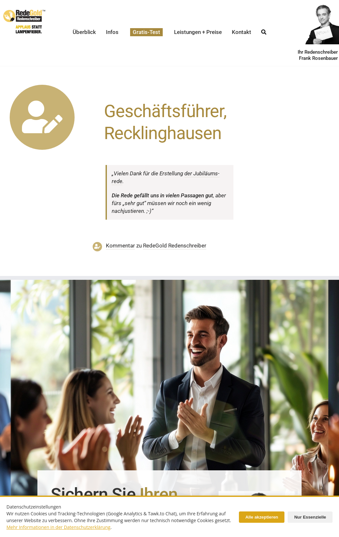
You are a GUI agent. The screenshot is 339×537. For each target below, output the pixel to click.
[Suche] (263, 30)
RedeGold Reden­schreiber (174, 245)
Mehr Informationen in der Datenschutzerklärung (58, 527)
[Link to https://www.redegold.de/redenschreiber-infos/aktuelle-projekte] (42, 117)
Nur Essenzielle (310, 517)
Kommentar (120, 245)
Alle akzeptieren (261, 517)
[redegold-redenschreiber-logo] (24, 12)
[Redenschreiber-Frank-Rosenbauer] (252, 493)
